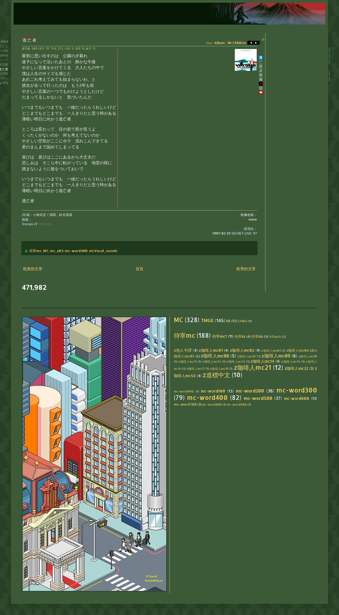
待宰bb (257, 336)
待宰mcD (275, 336)
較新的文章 (32, 268)
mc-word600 (296, 398)
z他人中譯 (183, 350)
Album (219, 43)
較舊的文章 (246, 268)
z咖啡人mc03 (271, 350)
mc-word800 (212, 404)
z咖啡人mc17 (195, 368)
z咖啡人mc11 (187, 361)
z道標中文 (216, 375)
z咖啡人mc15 (290, 361)
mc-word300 (76, 251)
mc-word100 (213, 391)
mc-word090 (184, 391)
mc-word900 (237, 404)
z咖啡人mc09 (276, 356)
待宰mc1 (219, 336)
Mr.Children (237, 43)
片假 (67, 48)
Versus (27, 224)
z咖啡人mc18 (219, 368)
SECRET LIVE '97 (244, 233)
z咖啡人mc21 (252, 367)
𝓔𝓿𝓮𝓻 (209, 43)
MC (45, 251)
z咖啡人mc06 (215, 356)
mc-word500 (258, 398)
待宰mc (35, 251)
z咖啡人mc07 (246, 356)
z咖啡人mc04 (297, 350)
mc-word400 (207, 398)
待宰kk (240, 336)
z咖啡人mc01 (211, 350)
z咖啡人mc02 (242, 350)
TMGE (207, 320)
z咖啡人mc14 (262, 361)
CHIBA (242, 321)
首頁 (139, 268)
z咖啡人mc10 (307, 356)
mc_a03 (56, 251)
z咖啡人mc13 (235, 361)
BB (228, 321)
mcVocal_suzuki (103, 251)
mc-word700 (185, 404)
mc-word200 (250, 391)
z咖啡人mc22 (296, 368)
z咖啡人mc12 (211, 361)
